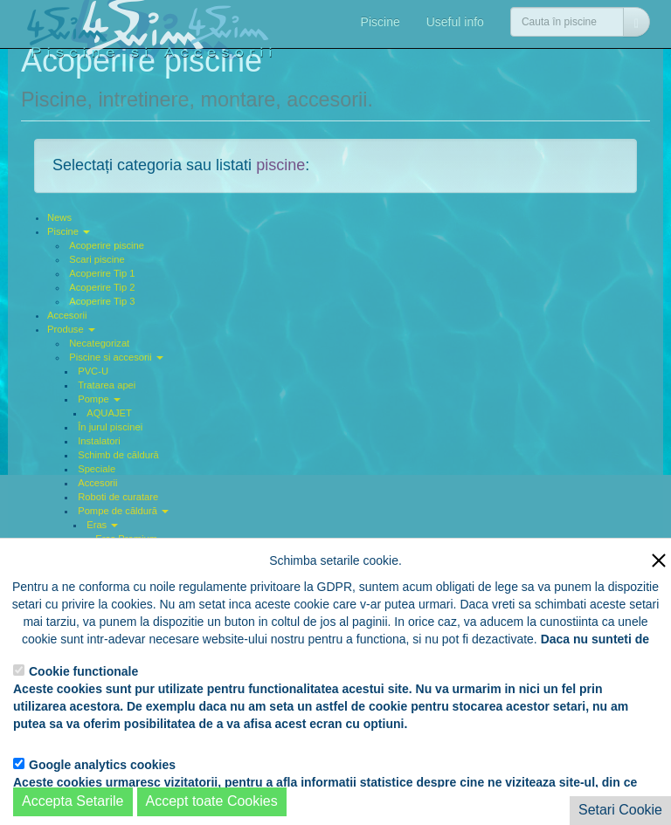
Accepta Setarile (73, 801)
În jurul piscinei (110, 427)
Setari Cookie (620, 809)
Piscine (380, 22)
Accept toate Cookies (212, 801)
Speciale (96, 469)
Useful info (455, 22)
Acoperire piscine (106, 245)
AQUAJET (109, 413)
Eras (102, 524)
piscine (280, 165)
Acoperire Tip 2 (102, 287)
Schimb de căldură (118, 455)
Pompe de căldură (123, 510)
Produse (71, 329)
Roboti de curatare (118, 497)
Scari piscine (96, 259)
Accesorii (66, 315)
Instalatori (99, 441)
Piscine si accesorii (116, 357)
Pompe (99, 399)
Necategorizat (99, 343)
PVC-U (93, 371)
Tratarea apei (106, 385)
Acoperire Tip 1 (102, 273)
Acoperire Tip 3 (102, 301)
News (59, 217)
